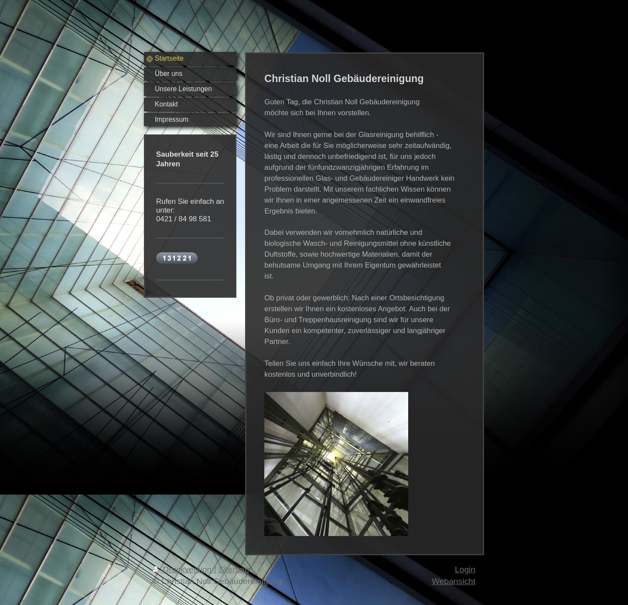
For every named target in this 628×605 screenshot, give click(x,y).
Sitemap (233, 569)
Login (465, 569)
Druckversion (183, 569)
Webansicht (453, 581)
